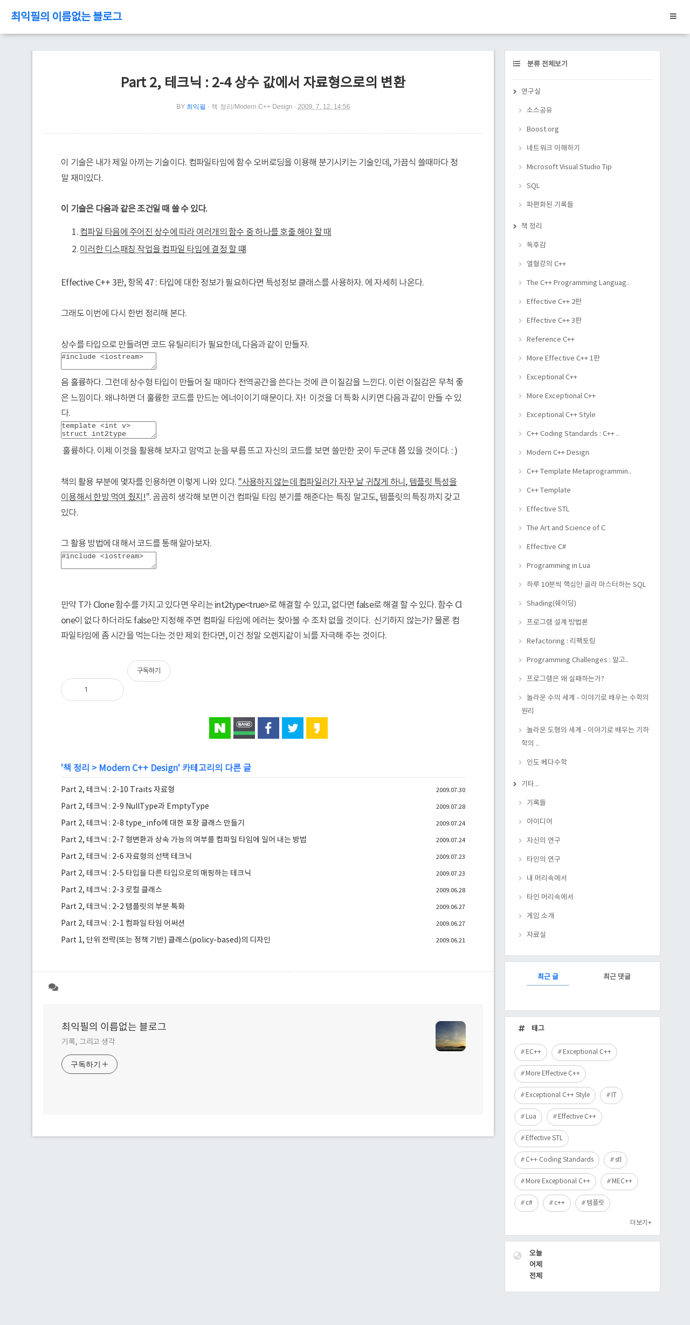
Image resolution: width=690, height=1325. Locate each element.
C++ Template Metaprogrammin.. (579, 472)
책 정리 (76, 778)
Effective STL (548, 509)
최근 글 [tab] (547, 977)
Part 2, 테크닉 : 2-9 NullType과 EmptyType (135, 816)
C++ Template (549, 491)
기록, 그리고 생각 (88, 1051)
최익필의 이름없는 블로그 (66, 17)
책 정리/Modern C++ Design (251, 106)
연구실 (531, 92)
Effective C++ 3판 (554, 321)
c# (529, 1202)
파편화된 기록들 (550, 205)
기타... (530, 784)
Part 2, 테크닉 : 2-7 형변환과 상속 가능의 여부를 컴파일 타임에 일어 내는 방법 (184, 849)
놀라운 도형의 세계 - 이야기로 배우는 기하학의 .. (585, 737)
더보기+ (641, 1222)
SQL (533, 186)
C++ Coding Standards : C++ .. (573, 434)
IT (614, 1095)
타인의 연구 (544, 860)
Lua (531, 1116)
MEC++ (622, 1181)
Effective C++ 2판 (554, 302)
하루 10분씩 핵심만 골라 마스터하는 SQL (586, 585)
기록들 (536, 803)
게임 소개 (540, 916)
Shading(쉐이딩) (551, 604)
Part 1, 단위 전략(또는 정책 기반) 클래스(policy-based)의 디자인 (166, 950)
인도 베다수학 (547, 763)
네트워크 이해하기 (553, 148)
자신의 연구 (544, 841)
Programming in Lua (558, 566)
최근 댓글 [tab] (617, 977)
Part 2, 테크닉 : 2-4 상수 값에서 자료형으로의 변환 (263, 83)
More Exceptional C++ (561, 396)
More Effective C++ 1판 (563, 359)
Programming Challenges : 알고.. (578, 660)
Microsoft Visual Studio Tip (569, 167)
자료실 (536, 935)
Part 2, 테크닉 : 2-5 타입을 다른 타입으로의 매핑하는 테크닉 (156, 883)
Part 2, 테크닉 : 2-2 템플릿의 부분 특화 (123, 916)
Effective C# (546, 547)
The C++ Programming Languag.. (578, 283)
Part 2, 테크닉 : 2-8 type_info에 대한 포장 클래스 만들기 (153, 833)
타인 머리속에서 (550, 897)
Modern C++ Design (138, 778)
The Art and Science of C (566, 528)
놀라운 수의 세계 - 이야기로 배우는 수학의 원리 (585, 705)
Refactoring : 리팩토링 (561, 641)
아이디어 (540, 822)
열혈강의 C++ (546, 264)
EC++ (533, 1052)
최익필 (196, 106)
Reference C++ (551, 340)
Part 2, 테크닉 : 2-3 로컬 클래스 (111, 900)
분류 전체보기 (547, 64)
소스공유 (540, 111)
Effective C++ (577, 1116)
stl (618, 1159)
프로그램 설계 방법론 (557, 623)
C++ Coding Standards (560, 1159)
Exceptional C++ (552, 377)
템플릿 (595, 1202)
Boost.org (543, 130)
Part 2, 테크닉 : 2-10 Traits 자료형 (118, 799)
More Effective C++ (553, 1073)
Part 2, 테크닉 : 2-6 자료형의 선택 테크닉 (126, 866)
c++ (559, 1202)
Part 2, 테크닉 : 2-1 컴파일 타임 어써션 (123, 933)
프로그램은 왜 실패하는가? (565, 679)
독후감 (536, 245)
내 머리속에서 (547, 879)
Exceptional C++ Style (561, 415)
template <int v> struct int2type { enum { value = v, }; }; (114, 435)
